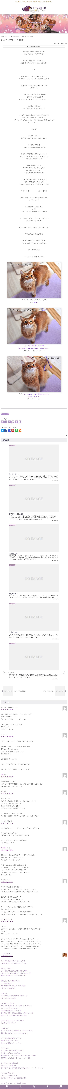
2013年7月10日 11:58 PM (7, 653)
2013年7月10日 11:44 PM (7, 596)
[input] (34, 672)
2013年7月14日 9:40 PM (7, 1049)
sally (2, 633)
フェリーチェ (5, 778)
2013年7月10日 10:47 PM (7, 568)
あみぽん (3, 707)
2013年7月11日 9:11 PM (7, 709)
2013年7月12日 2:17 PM (7, 781)
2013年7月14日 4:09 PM (7, 815)
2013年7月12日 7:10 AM (7, 741)
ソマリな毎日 (6, 414)
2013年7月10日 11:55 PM (7, 636)
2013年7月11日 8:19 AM (7, 682)
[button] (63, 672)
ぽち (2, 651)
